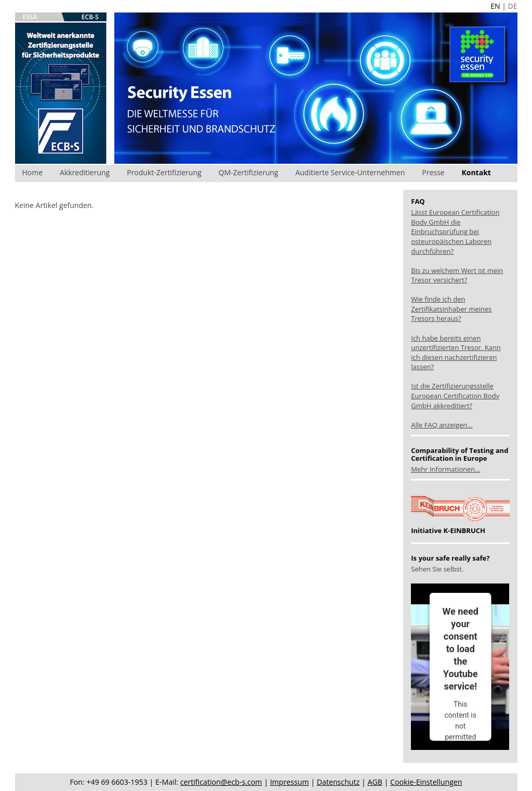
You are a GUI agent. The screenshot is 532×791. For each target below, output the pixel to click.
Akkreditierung (85, 172)
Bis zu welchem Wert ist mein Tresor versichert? (457, 275)
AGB (374, 782)
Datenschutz (338, 782)
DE (512, 6)
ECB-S (90, 16)
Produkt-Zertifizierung (164, 172)
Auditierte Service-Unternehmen (350, 172)
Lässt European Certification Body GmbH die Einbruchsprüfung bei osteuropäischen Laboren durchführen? (455, 231)
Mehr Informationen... (445, 469)
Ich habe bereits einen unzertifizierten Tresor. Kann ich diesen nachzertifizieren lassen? (456, 352)
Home (32, 172)
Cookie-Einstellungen (426, 782)
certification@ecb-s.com (221, 782)
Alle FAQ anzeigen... (441, 425)
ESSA (30, 16)
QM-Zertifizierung (248, 172)
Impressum (289, 782)
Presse (433, 172)
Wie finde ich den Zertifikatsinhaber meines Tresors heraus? (451, 308)
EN (495, 6)
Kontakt (475, 172)
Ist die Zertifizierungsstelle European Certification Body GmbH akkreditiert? (455, 395)
